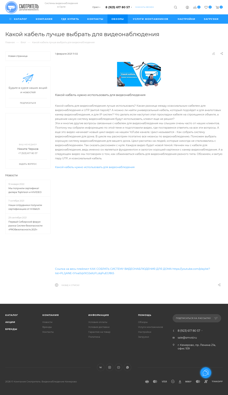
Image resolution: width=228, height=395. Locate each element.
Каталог (11, 315)
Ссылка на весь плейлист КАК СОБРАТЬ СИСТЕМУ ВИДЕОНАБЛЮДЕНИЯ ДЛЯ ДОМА (113, 268)
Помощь (144, 315)
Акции (10, 322)
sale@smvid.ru (187, 337)
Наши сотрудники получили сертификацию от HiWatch (25, 207)
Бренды (11, 329)
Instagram (109, 367)
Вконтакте (100, 367)
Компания (50, 315)
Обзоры (143, 322)
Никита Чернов (27, 148)
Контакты (48, 331)
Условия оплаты (97, 322)
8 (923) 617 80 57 (118, 7)
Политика (94, 336)
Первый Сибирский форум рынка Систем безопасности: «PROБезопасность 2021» (25, 225)
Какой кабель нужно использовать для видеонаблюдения (95, 167)
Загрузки (143, 336)
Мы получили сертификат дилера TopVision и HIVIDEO (25, 190)
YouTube (118, 367)
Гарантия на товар (99, 331)
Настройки (144, 331)
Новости (11, 175)
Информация (98, 315)
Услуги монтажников (150, 327)
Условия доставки (99, 327)
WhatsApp (127, 367)
